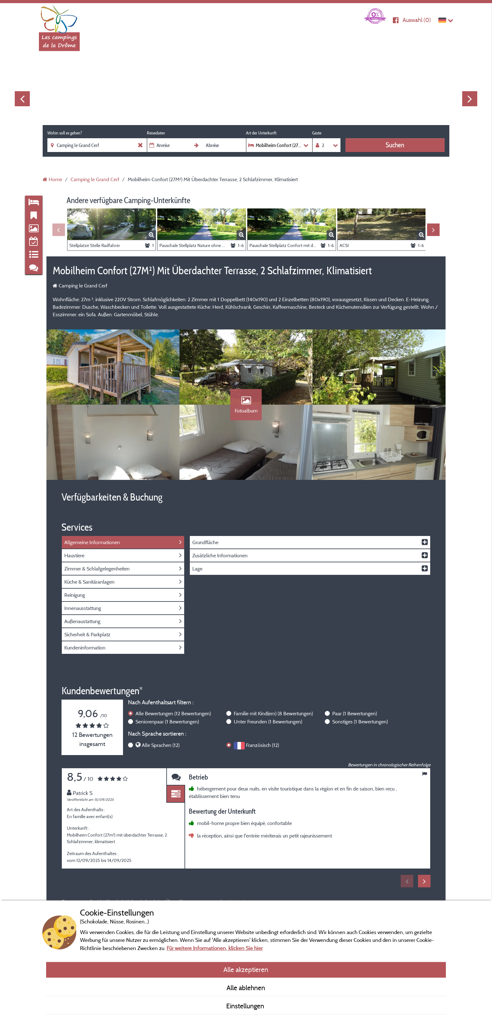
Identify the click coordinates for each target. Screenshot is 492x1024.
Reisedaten (156, 133)
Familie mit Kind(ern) (273, 713)
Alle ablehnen (246, 988)
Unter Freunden (268, 721)
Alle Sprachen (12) (160, 745)
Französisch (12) (262, 745)
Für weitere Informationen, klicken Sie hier (215, 948)
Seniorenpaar (167, 721)
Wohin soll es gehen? (64, 133)
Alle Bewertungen (173, 713)
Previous (22, 98)
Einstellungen (246, 1006)
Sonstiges (360, 721)
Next (469, 98)
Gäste (316, 133)
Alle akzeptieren (245, 969)
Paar (354, 713)
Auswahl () (417, 20)
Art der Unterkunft (261, 133)
